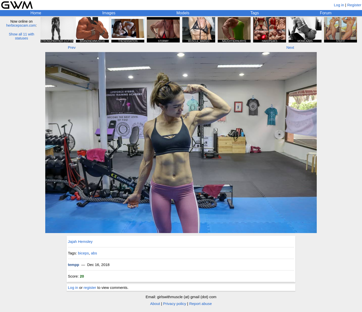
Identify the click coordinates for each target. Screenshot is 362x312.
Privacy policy (174, 303)
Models (183, 13)
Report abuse (200, 303)
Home (35, 13)
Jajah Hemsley (80, 241)
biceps (83, 253)
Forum (325, 13)
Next (290, 47)
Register (354, 5)
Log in (339, 5)
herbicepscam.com (21, 25)
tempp (73, 264)
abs (94, 253)
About (155, 303)
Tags (254, 13)
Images (108, 13)
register (90, 287)
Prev (72, 47)
